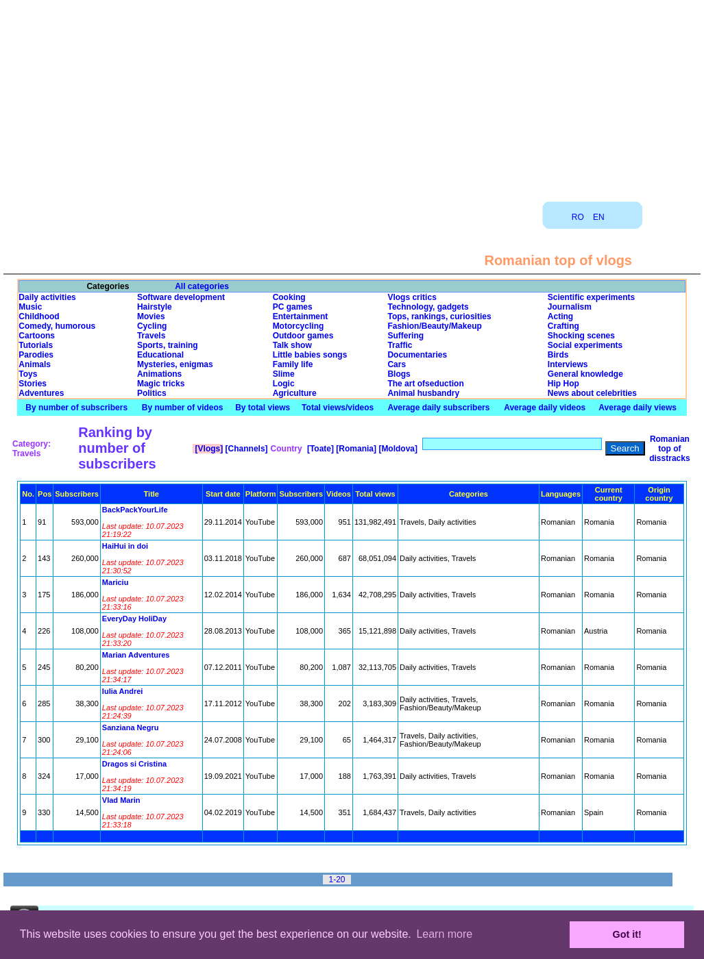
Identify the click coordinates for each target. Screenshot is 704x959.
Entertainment (300, 316)
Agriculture (295, 393)
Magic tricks (160, 383)
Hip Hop (563, 383)
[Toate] (319, 448)
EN (599, 217)
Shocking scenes (581, 335)
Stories (33, 383)
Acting (560, 316)
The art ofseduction (425, 383)
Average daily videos (544, 407)
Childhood (39, 316)
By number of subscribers (76, 407)
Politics (152, 393)
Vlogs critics (411, 297)
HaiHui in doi (125, 546)
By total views (262, 407)
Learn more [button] (444, 934)
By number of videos (182, 407)
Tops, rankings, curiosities (439, 316)
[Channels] (245, 448)
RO (578, 217)
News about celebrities (592, 393)
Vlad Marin (121, 800)
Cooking (289, 297)
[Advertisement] (352, 96)
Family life (293, 364)
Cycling (152, 326)
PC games (293, 307)
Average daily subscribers (438, 407)
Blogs (398, 374)
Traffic (399, 345)
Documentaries (417, 355)
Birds (558, 355)
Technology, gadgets (427, 307)
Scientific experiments (591, 297)
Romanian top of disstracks (669, 448)
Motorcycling (298, 326)
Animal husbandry (423, 393)
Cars (396, 364)
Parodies (36, 355)
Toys (28, 374)
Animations (159, 374)
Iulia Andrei (122, 691)
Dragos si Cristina (134, 764)
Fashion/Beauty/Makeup (434, 326)
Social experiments (585, 345)
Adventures (41, 393)
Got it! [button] (627, 934)
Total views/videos (338, 407)
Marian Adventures (136, 655)
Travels (151, 335)
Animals (35, 364)
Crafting (563, 326)
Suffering (405, 335)
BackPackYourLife (135, 510)
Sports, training (167, 345)
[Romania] (355, 448)
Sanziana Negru (130, 727)
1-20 (336, 879)
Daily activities (47, 297)
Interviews (568, 364)
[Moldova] (396, 448)
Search (625, 448)
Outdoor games (303, 335)
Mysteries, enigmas (175, 364)
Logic (284, 383)
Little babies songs (310, 355)
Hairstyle (154, 307)
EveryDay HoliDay (134, 618)
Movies (151, 316)
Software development (181, 297)
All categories (202, 286)
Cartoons (37, 335)
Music (30, 307)
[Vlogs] (208, 448)
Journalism (570, 307)
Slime (284, 374)
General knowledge (585, 374)
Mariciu (115, 582)
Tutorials (36, 345)
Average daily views (637, 407)
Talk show (292, 345)
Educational (160, 355)
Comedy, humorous (57, 326)
